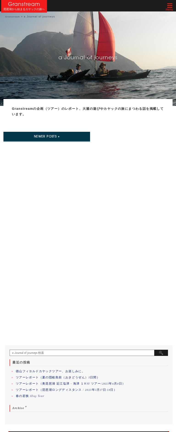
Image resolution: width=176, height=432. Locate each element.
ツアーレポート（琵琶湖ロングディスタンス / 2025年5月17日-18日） (66, 389)
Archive (18, 408)
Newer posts (47, 136)
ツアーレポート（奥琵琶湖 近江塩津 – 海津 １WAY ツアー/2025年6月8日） (71, 383)
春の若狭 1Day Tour (30, 396)
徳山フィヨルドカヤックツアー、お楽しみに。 (50, 371)
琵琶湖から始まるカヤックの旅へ (24, 9)
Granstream (24, 4)
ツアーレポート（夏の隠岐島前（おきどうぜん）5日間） (58, 377)
